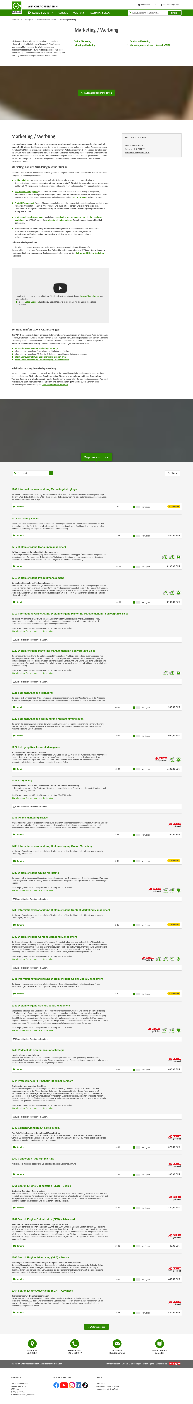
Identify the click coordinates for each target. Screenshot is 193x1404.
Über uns (79, 13)
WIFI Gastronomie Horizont (107, 1386)
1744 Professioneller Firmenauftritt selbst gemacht (42, 1080)
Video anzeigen (32, 302)
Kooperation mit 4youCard (107, 1389)
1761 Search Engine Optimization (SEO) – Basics (41, 1185)
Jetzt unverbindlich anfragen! (55, 385)
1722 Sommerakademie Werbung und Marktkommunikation (48, 718)
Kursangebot (28, 20)
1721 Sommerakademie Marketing (32, 692)
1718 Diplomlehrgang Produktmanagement (38, 577)
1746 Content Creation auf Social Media (36, 1127)
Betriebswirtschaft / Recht (46, 20)
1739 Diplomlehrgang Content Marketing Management (44, 936)
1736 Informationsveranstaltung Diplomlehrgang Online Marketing (52, 846)
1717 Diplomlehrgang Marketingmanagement (39, 547)
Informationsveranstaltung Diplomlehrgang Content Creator (41, 357)
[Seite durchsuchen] (155, 13)
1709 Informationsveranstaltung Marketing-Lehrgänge (44, 489)
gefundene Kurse (96, 457)
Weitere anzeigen (96, 1327)
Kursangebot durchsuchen (96, 93)
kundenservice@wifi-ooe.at (24, 1394)
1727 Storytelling (22, 780)
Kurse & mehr (39, 12)
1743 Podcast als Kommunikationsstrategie (38, 1050)
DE (156, 5)
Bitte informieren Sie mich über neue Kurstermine (32, 631)
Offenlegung (148, 1364)
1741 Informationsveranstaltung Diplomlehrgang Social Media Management (57, 978)
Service (63, 13)
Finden (174, 13)
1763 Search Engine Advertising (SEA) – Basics (40, 1257)
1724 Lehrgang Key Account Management (37, 747)
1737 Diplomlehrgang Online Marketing (35, 872)
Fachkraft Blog (100, 13)
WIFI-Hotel (100, 1384)
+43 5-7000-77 (138, 149)
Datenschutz (161, 1364)
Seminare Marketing (140, 41)
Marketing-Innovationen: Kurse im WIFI (150, 45)
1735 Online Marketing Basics (30, 817)
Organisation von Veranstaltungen (70, 217)
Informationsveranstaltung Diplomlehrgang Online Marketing (42, 360)
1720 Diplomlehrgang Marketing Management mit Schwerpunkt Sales (53, 650)
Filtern (172, 473)
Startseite (15, 20)
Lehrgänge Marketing (84, 45)
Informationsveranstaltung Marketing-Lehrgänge (36, 348)
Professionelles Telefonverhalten (29, 217)
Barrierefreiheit (113, 1364)
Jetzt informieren (79, 197)
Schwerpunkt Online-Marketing (90, 253)
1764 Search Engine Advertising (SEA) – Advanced (42, 1290)
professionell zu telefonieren (59, 220)
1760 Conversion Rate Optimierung (33, 1158)
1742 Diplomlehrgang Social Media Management (41, 1005)
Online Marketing (82, 41)
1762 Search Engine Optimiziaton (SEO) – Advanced (43, 1219)
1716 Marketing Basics (25, 518)
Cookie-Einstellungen (89, 296)
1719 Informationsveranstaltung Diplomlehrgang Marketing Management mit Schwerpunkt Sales (70, 613)
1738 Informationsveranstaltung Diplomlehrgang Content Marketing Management (61, 910)
